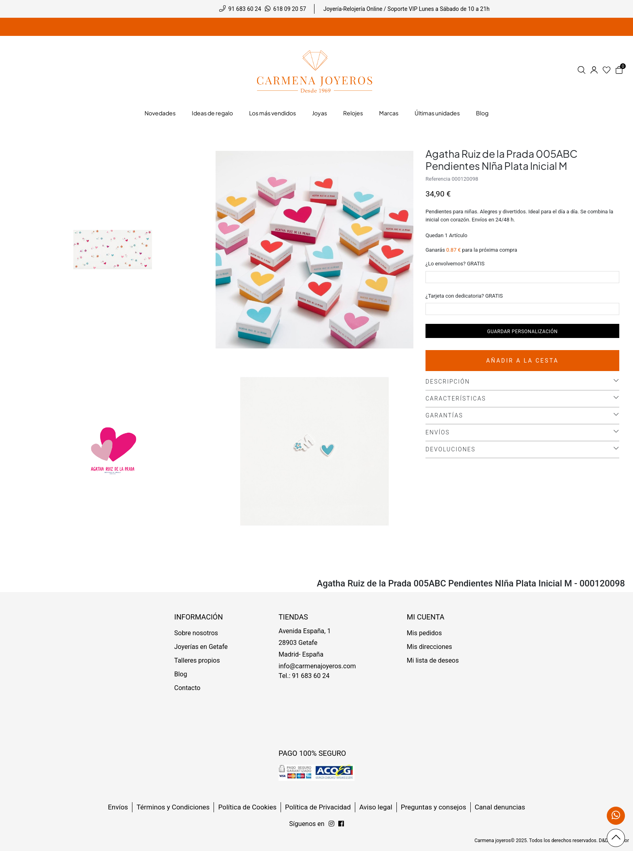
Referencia (438, 179)
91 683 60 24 (244, 9)
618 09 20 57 (289, 9)
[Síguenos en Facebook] (331, 824)
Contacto (187, 688)
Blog (180, 674)
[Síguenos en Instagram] (341, 824)
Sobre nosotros (196, 633)
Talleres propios (197, 660)
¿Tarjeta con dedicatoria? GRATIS (464, 296)
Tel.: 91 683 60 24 (304, 676)
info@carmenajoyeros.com (317, 666)
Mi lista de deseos (433, 660)
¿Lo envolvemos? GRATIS (454, 264)
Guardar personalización (522, 331)
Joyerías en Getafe (201, 647)
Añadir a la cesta (522, 360)
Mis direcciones (429, 647)
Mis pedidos (424, 633)
